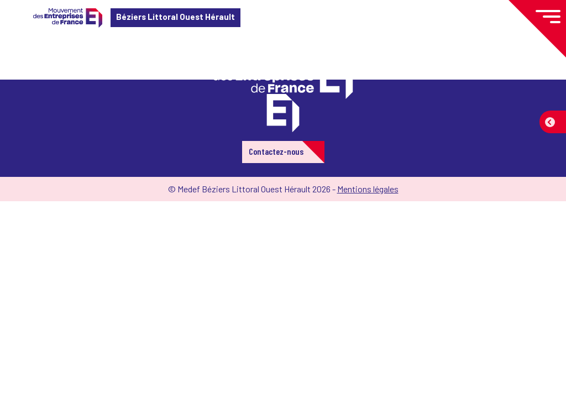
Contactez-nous (276, 151)
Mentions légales (368, 189)
